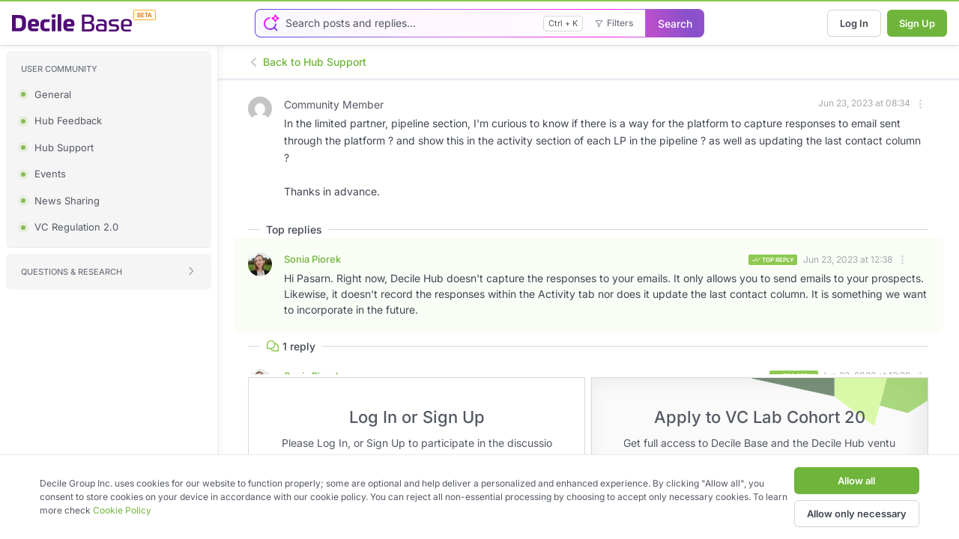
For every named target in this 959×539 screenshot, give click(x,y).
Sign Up (917, 23)
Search (675, 23)
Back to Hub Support (307, 61)
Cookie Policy (122, 510)
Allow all (856, 481)
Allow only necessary (857, 514)
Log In (854, 23)
